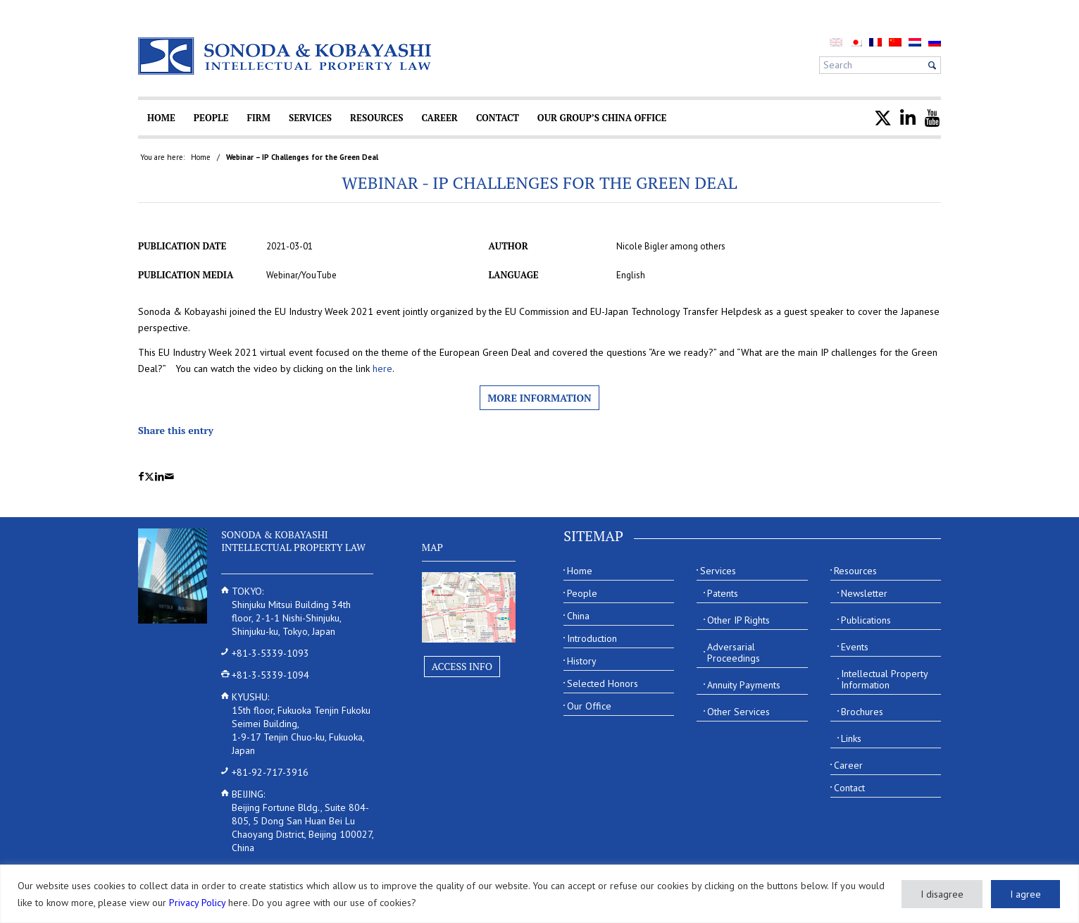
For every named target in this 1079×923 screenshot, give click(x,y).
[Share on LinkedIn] (159, 476)
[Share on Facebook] (141, 476)
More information (539, 397)
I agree (1025, 894)
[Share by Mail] (169, 476)
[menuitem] (855, 42)
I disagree (942, 894)
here (382, 368)
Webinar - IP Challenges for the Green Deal (539, 182)
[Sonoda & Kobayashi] (286, 56)
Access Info (462, 666)
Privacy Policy (197, 902)
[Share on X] (149, 476)
